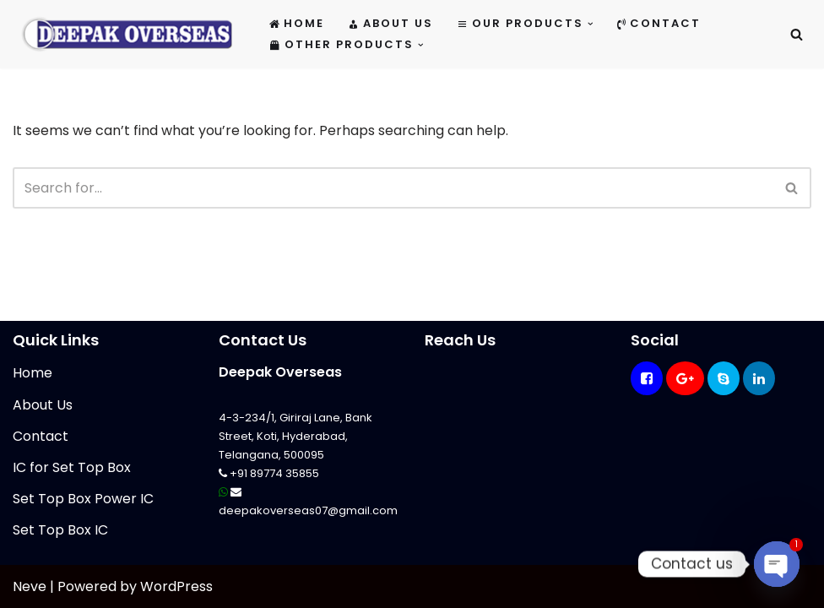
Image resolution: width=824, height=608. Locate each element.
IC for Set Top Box (72, 467)
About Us (390, 23)
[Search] (796, 34)
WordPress (176, 586)
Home (296, 23)
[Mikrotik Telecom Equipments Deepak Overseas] (127, 34)
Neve (29, 586)
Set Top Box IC (60, 530)
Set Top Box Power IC (83, 498)
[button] (591, 24)
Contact (659, 23)
